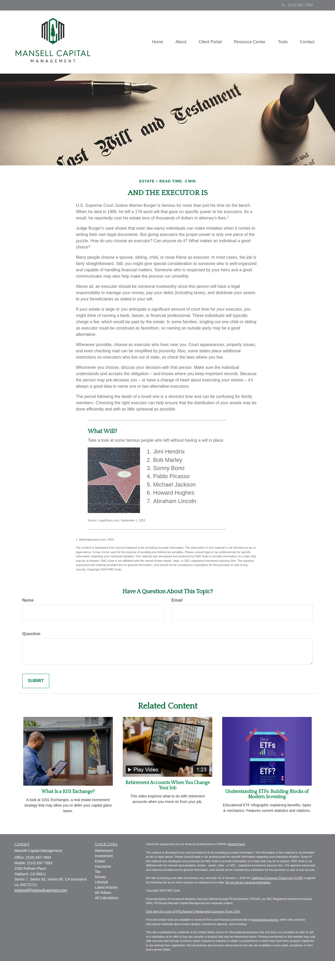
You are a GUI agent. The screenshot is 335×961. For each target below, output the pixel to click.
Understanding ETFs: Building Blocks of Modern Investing (267, 794)
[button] (178, 42)
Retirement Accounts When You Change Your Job (167, 785)
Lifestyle (101, 882)
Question (31, 633)
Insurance (103, 866)
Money (100, 877)
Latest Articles (106, 887)
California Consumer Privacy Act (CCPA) (277, 877)
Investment (104, 856)
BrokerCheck (236, 844)
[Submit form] (35, 681)
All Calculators (106, 898)
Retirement (104, 851)
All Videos (103, 892)
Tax (98, 872)
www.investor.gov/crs (265, 919)
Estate (100, 861)
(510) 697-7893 (297, 5)
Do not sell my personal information (247, 882)
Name (28, 600)
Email (177, 600)
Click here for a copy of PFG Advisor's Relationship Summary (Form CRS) (193, 911)
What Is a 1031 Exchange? (68, 791)
